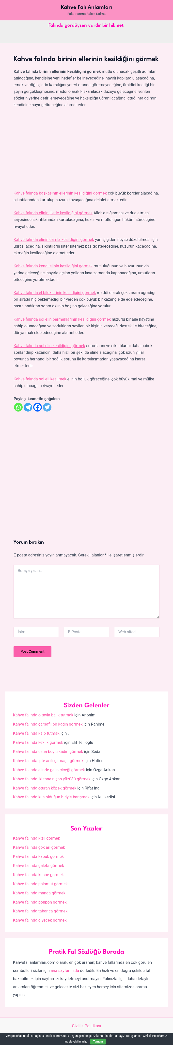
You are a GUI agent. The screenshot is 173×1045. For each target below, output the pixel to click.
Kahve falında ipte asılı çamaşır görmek (48, 760)
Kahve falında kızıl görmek (36, 838)
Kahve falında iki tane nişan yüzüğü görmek (52, 779)
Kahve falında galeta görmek (38, 865)
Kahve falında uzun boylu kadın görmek (48, 751)
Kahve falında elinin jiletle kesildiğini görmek (53, 213)
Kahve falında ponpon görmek (40, 902)
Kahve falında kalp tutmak (36, 733)
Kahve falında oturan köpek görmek (44, 788)
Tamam (98, 1041)
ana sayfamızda (65, 970)
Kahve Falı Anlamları (86, 7)
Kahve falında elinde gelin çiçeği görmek (49, 770)
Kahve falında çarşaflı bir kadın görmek (48, 724)
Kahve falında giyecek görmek (40, 920)
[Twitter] (47, 407)
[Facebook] (37, 407)
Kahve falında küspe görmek (38, 874)
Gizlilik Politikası (86, 1026)
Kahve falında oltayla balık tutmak (43, 715)
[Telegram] (28, 407)
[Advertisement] (86, 149)
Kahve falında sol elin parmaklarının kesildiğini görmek (62, 319)
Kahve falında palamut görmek (40, 884)
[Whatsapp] (18, 407)
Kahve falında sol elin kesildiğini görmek (49, 345)
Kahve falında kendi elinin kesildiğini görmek (53, 266)
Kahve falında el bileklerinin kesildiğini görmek (55, 292)
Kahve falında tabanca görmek (40, 911)
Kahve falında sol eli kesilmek (40, 379)
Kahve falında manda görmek (39, 893)
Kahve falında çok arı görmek (39, 847)
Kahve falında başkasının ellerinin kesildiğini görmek (60, 193)
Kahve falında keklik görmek (38, 742)
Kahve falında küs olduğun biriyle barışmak (51, 797)
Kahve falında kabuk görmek (38, 856)
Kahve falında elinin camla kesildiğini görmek (54, 239)
